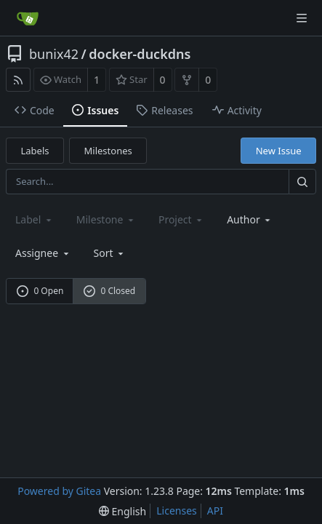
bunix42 (54, 54)
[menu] (110, 253)
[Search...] (302, 181)
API (215, 510)
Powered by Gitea (59, 491)
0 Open (40, 291)
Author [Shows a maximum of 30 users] (250, 219)
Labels (35, 150)
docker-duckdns (139, 54)
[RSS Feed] (18, 80)
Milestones (108, 150)
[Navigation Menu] (302, 18)
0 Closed (110, 291)
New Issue (279, 150)
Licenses (176, 510)
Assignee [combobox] (43, 253)
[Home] (27, 18)
